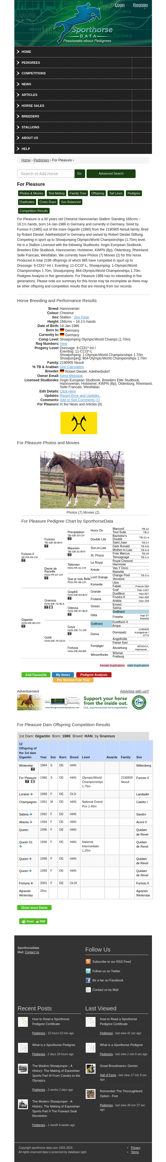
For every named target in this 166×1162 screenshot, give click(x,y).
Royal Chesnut (123, 560)
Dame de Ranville (53, 571)
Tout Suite (119, 532)
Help (26, 148)
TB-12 (145, 528)
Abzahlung (120, 647)
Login (120, 5)
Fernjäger (97, 645)
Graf (116, 589)
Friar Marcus (121, 553)
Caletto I (142, 802)
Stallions (31, 127)
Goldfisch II (120, 622)
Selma (117, 608)
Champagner (28, 802)
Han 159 (144, 601)
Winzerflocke (99, 654)
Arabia (117, 600)
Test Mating (56, 193)
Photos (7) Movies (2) (83, 513)
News (26, 84)
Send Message (71, 376)
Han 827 (144, 593)
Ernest (117, 604)
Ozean (95, 606)
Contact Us (32, 952)
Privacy (135, 1147)
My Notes (63, 674)
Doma (95, 634)
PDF (33, 921)
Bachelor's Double (120, 537)
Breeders (30, 116)
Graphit (78, 593)
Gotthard (118, 611)
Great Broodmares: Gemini (119, 1066)
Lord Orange (99, 577)
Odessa (78, 609)
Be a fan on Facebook (108, 980)
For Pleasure (28, 777)
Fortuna (77, 649)
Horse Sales (33, 105)
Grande (96, 591)
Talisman (77, 566)
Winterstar (26, 765)
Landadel (142, 794)
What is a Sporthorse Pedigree (53, 1045)
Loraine (24, 794)
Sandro (141, 814)
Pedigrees (31, 62)
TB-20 (145, 553)
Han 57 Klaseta (144, 617)
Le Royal (97, 562)
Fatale (117, 586)
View (63, 344)
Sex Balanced (71, 202)
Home (26, 51)
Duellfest (118, 593)
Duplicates (27, 202)
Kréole (95, 569)
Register (140, 5)
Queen (23, 830)
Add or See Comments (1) (80, 400)
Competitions (34, 73)
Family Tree (78, 193)
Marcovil (118, 528)
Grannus (54, 602)
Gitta (94, 615)
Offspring (97, 193)
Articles (30, 94)
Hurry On (97, 530)
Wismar (118, 653)
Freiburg (118, 656)
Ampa (117, 625)
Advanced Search (111, 173)
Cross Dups (48, 202)
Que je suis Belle (79, 580)
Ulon (116, 582)
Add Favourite (36, 674)
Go (79, 173)
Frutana (96, 599)
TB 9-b (145, 546)
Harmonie (119, 564)
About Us (30, 138)
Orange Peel (121, 575)
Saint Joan (120, 542)
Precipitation (76, 533)
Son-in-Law (98, 548)
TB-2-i (145, 542)
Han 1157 (143, 590)
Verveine (118, 579)
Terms (135, 1152)
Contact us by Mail (105, 989)
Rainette (118, 571)
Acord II (141, 822)
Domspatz (119, 632)
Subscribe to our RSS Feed (112, 961)
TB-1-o (145, 557)
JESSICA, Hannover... (142, 648)
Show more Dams (34, 907)
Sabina (24, 814)
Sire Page (81, 317)
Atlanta (24, 822)
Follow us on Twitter (106, 971)
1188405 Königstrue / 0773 (142, 632)
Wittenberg (143, 765)
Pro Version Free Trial (73, 680)
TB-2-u (145, 575)
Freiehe (118, 616)
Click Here (68, 391)
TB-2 (146, 532)
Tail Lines (115, 193)
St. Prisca (97, 555)
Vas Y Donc (120, 568)
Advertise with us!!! (134, 691)
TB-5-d (145, 550)
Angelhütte (120, 639)
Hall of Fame (108, 1075)
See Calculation (72, 367)
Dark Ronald (121, 546)
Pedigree (134, 193)
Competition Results (34, 210)
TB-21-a (144, 537)
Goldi (54, 639)
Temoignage (121, 557)
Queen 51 (26, 842)
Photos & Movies (32, 193)
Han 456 (144, 597)
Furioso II (30, 555)
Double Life (98, 539)
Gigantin (31, 621)
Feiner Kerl (120, 642)
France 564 (142, 586)
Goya (77, 628)
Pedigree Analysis (93, 674)
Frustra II (119, 597)
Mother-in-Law (122, 550)
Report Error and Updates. (80, 396)
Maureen (77, 549)
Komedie (97, 584)
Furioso (53, 541)
